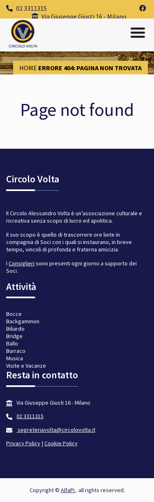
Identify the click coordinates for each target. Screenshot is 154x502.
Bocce (14, 314)
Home (28, 68)
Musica (14, 358)
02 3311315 (26, 8)
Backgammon (22, 321)
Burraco (15, 351)
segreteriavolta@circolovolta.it (55, 429)
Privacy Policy (23, 443)
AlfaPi (68, 490)
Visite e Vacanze (26, 365)
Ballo (12, 343)
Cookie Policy (61, 443)
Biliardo (15, 328)
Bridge (14, 336)
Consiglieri (21, 263)
